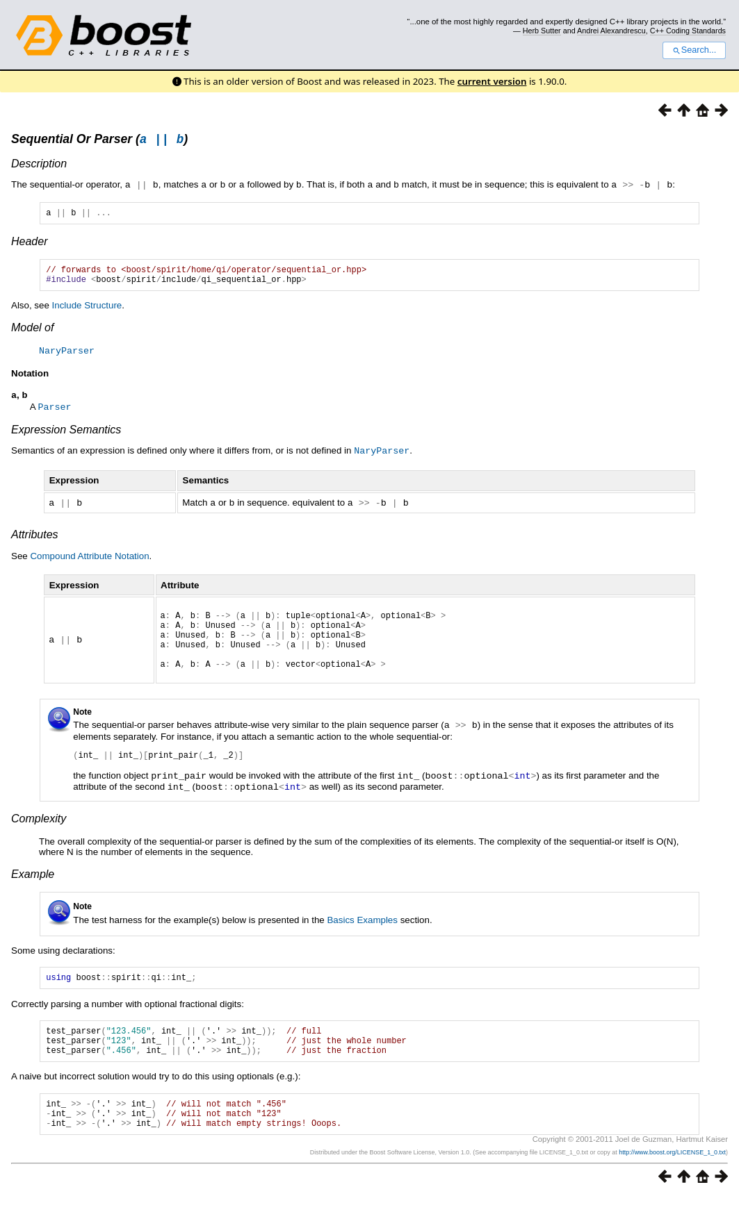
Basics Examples (362, 936)
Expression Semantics (66, 437)
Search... (694, 50)
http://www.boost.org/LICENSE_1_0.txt (672, 1183)
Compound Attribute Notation (89, 562)
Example (32, 891)
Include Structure (87, 313)
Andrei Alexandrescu (611, 30)
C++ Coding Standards (688, 30)
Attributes (34, 541)
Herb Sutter (542, 30)
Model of (32, 335)
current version (492, 81)
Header (29, 245)
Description (39, 166)
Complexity (38, 835)
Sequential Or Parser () (99, 141)
